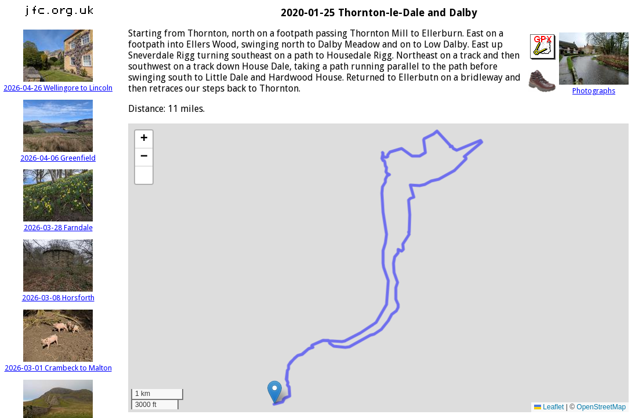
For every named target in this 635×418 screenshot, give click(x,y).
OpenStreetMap (601, 407)
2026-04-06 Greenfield (58, 153)
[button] (274, 392)
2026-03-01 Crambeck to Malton (58, 363)
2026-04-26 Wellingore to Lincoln (58, 83)
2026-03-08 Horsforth (58, 293)
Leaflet (549, 407)
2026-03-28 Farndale (58, 223)
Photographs (594, 86)
